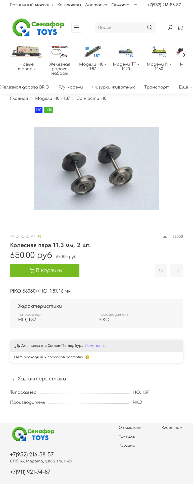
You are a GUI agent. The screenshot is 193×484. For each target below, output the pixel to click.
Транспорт (157, 87)
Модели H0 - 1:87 (93, 66)
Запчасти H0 (91, 98)
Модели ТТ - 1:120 (126, 66)
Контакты (69, 5)
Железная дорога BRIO (24, 87)
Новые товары (27, 66)
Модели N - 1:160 (159, 66)
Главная (19, 98)
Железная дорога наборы (60, 68)
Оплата (120, 5)
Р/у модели (71, 87)
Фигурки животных (113, 87)
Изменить (95, 346)
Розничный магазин (31, 5)
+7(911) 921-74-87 (30, 472)
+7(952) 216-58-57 (164, 5)
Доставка (96, 5)
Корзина (127, 445)
